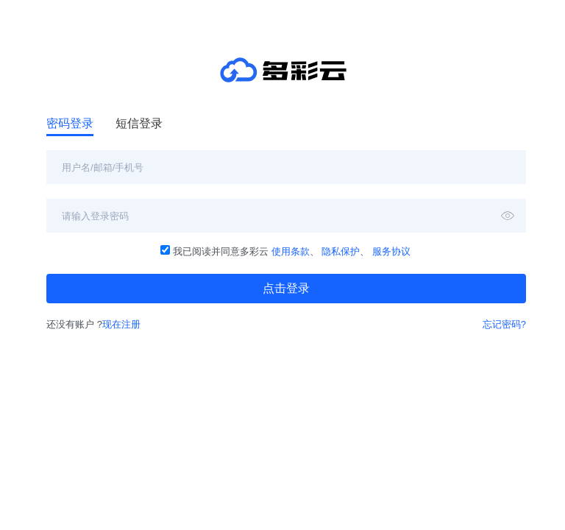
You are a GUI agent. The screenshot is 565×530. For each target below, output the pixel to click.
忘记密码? (504, 324)
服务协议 (391, 251)
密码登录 (69, 123)
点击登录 (286, 288)
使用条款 (290, 251)
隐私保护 (340, 251)
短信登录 (139, 123)
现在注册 (121, 324)
